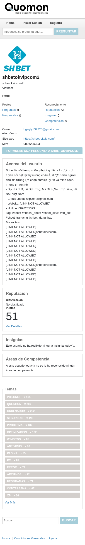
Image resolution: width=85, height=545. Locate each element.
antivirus (18, 446)
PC (13, 460)
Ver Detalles (14, 326)
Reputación (52, 109)
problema (19, 425)
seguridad (20, 418)
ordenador (21, 411)
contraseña (20, 488)
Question (19, 404)
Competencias (54, 121)
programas (20, 481)
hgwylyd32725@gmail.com (41, 129)
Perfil (6, 95)
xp (13, 495)
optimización (22, 432)
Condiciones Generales (29, 538)
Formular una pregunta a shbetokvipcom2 (42, 151)
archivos (18, 474)
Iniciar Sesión (32, 23)
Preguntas (9, 109)
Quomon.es (41, 8)
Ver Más (10, 502)
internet (18, 397)
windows (18, 439)
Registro (56, 23)
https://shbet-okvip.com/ (39, 138)
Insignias (50, 115)
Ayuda (53, 538)
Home (10, 23)
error (16, 467)
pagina (16, 453)
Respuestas (10, 115)
